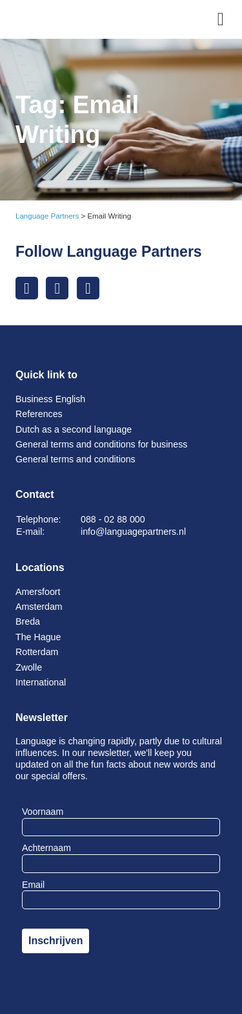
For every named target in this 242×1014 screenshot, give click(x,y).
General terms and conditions (75, 459)
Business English (50, 399)
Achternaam (46, 848)
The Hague (38, 637)
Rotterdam (36, 652)
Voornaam (42, 811)
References (39, 414)
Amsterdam (39, 606)
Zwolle (28, 667)
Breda (27, 621)
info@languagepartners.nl (133, 531)
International (40, 682)
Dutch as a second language (73, 429)
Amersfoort (38, 592)
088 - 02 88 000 (113, 519)
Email (33, 884)
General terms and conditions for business (101, 444)
